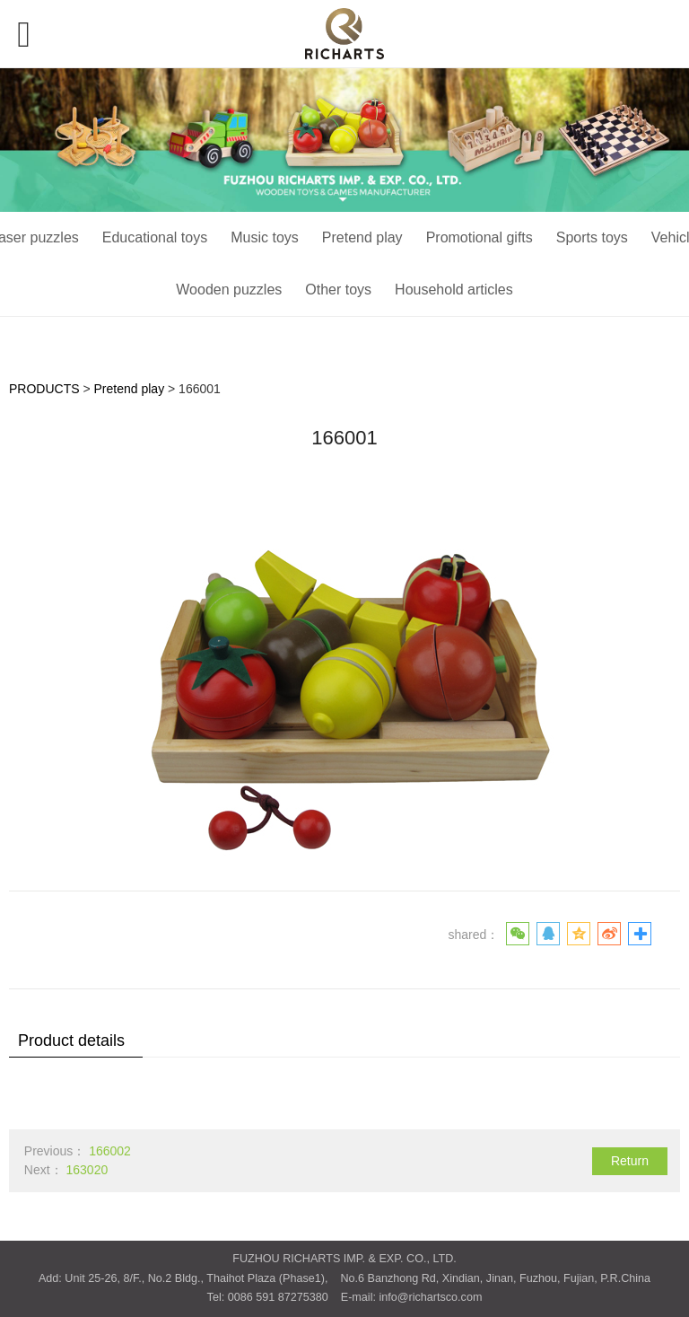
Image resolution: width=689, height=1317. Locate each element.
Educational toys (154, 237)
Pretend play (362, 237)
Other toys (338, 289)
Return (630, 1161)
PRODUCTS (44, 389)
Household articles (454, 289)
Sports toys (592, 237)
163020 (86, 1170)
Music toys (265, 237)
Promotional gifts (479, 237)
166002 (110, 1151)
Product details (71, 1040)
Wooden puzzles (229, 289)
